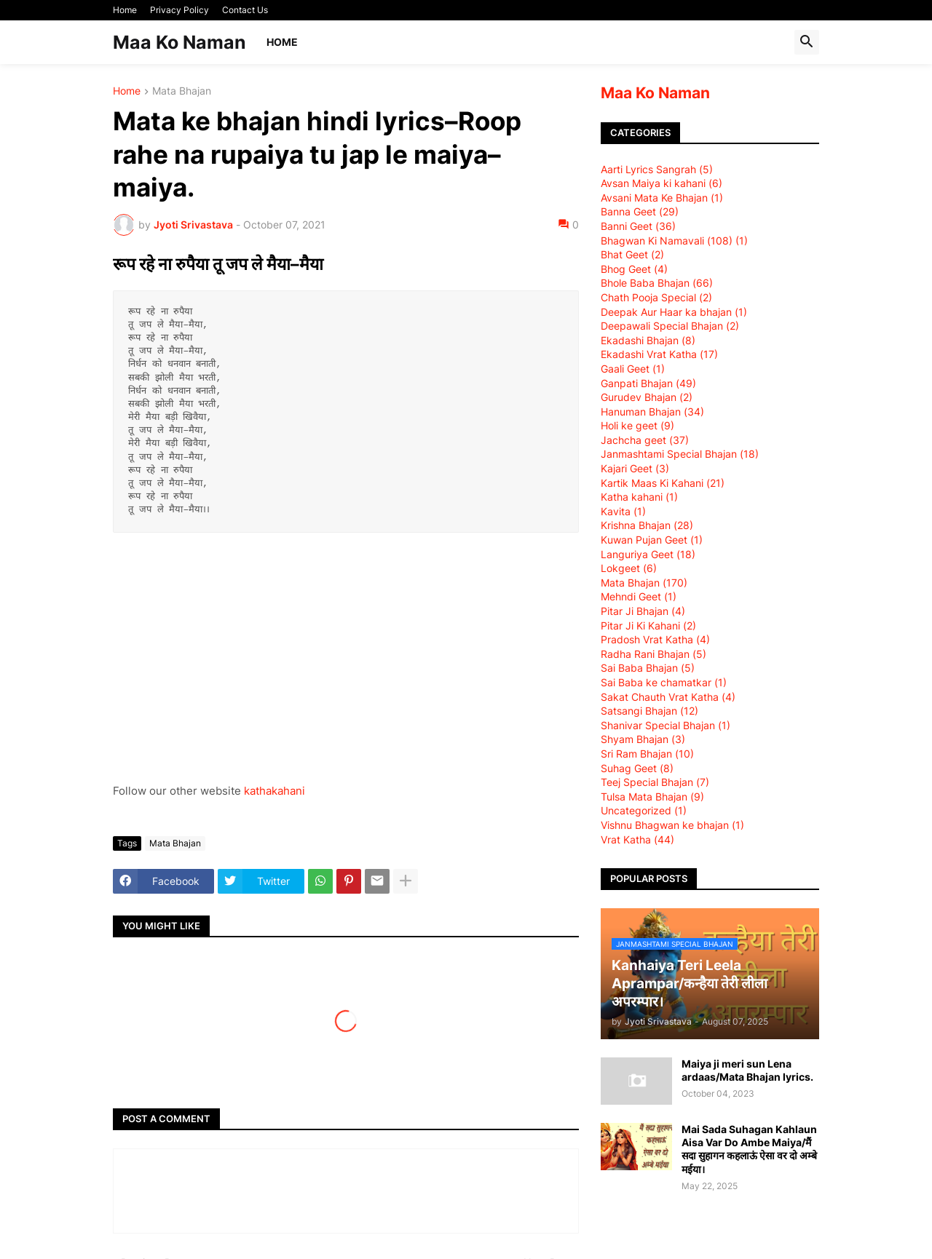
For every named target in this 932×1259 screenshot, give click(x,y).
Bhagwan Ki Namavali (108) (674, 240)
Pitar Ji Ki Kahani (648, 625)
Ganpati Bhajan (648, 383)
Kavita (623, 511)
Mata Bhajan (181, 91)
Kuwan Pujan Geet (652, 539)
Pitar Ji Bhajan (643, 611)
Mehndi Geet (638, 596)
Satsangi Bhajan (649, 710)
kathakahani (274, 791)
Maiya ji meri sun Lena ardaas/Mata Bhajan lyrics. (747, 1070)
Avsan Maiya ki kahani (661, 183)
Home (125, 9)
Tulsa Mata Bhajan (652, 796)
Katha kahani (639, 497)
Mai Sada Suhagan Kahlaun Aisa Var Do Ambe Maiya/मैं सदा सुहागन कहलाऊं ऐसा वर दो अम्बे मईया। (749, 1149)
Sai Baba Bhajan (648, 668)
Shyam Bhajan (643, 739)
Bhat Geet (632, 254)
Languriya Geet (648, 554)
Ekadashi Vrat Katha (659, 354)
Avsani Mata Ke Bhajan (662, 197)
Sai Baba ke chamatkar (664, 682)
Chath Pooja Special (656, 297)
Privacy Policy (179, 9)
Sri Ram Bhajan (647, 753)
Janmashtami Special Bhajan (680, 454)
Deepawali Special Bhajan (670, 325)
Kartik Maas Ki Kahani (662, 483)
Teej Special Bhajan (655, 782)
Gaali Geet (633, 368)
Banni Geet (638, 226)
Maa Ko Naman (179, 42)
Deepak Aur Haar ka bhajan (674, 312)
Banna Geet (640, 211)
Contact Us (245, 9)
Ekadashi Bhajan (648, 340)
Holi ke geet (637, 425)
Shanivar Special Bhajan (665, 725)
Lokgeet (629, 568)
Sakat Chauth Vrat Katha (668, 697)
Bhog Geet (634, 269)
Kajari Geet (635, 468)
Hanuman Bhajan (652, 411)
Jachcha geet (645, 440)
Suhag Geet (637, 768)
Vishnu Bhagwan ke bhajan (672, 825)
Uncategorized (644, 810)
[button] (806, 42)
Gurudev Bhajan (646, 397)
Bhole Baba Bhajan (657, 283)
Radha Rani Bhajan (653, 654)
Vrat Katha (637, 839)
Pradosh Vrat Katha (655, 639)
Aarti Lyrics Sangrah (657, 169)
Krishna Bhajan (647, 525)
